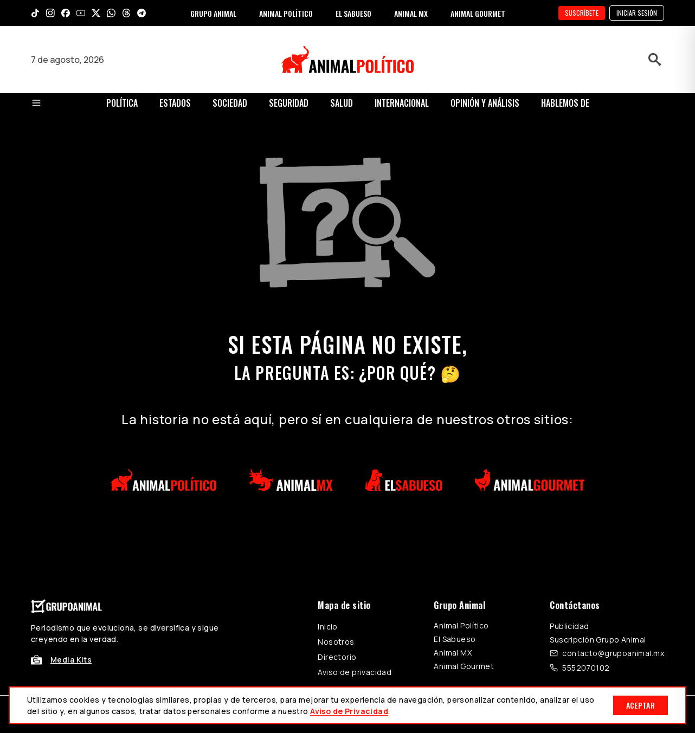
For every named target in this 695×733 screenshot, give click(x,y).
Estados (175, 102)
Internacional (402, 102)
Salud (341, 102)
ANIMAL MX (411, 13)
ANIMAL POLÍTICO (286, 13)
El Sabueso (454, 639)
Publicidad (569, 626)
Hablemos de (565, 102)
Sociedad (230, 102)
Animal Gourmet (464, 666)
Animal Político (461, 625)
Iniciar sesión (636, 12)
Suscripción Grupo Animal (598, 639)
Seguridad (288, 102)
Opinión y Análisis (485, 102)
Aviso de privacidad (354, 672)
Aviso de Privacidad (349, 711)
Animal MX (453, 652)
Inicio (328, 626)
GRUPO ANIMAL (213, 13)
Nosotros (336, 642)
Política (122, 102)
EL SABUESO (353, 13)
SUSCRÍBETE (582, 12)
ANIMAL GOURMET (478, 13)
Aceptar (640, 705)
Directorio (337, 657)
